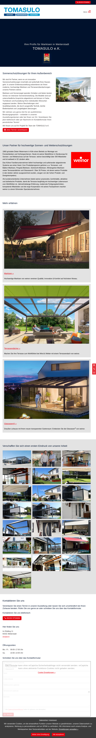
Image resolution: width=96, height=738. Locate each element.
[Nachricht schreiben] (94, 373)
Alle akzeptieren (58, 734)
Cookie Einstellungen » (46, 672)
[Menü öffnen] (94, 365)
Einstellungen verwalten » (68, 729)
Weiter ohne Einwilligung (40, 734)
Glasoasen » (10, 424)
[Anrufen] (94, 369)
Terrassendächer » (12, 348)
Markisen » (9, 273)
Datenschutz (43, 720)
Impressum (53, 720)
